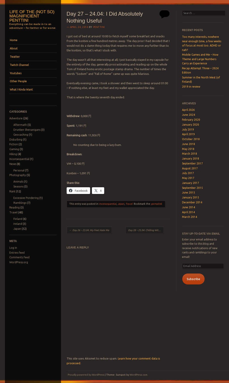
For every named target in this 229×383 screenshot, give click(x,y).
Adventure (16, 118)
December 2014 (192, 202)
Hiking (13, 154)
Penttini (99, 27)
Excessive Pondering (26, 197)
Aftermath (20, 124)
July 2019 (188, 129)
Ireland (17, 223)
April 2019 (188, 134)
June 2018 (188, 144)
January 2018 (190, 158)
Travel (13, 212)
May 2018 (188, 148)
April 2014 (188, 212)
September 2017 (192, 163)
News (12, 163)
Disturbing (15, 139)
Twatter (15, 56)
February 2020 (191, 119)
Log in (13, 247)
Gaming (14, 149)
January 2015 (190, 197)
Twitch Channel (19, 64)
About (14, 48)
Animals (18, 181)
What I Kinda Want (21, 89)
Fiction (13, 144)
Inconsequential (19, 159)
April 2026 (188, 109)
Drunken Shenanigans (26, 129)
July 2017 (188, 173)
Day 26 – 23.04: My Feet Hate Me (89, 230)
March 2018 (189, 153)
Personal (18, 170)
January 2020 (190, 124)
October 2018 (191, 139)
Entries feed (17, 252)
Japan (17, 228)
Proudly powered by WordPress (86, 374)
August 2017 (190, 168)
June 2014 (188, 207)
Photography (17, 175)
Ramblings (19, 202)
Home (13, 40)
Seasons (18, 186)
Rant (12, 191)
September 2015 (192, 187)
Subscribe (193, 279)
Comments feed (19, 257)
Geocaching (20, 134)
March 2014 (189, 216)
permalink (156, 203)
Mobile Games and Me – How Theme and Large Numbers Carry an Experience (200, 59)
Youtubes (15, 73)
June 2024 (188, 114)
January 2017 (190, 182)
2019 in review (191, 86)
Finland (17, 218)
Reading (14, 207)
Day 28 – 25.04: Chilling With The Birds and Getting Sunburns (146, 230)
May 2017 (188, 178)
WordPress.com (138, 374)
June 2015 (188, 192)
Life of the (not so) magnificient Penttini (31, 16)
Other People (18, 81)
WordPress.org (18, 262)
